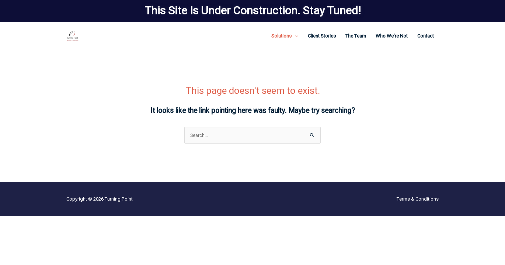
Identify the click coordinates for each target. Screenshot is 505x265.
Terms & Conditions (418, 198)
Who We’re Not (392, 35)
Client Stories (322, 35)
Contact (425, 35)
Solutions (281, 35)
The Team (355, 35)
